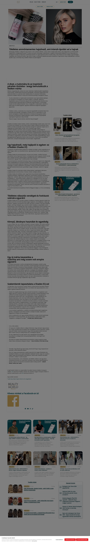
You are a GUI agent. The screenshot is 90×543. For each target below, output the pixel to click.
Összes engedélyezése (82, 539)
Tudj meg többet (34, 540)
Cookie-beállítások (59, 539)
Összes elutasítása (69, 539)
